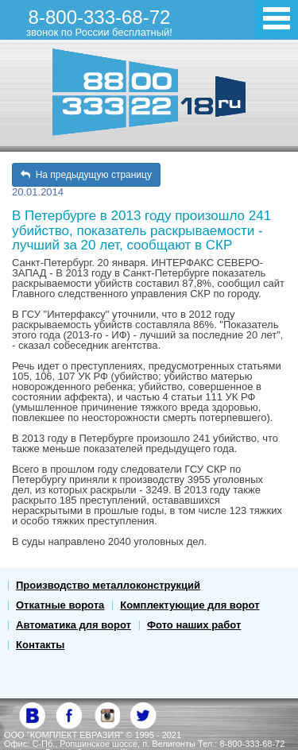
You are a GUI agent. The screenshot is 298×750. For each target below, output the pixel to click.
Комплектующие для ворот (189, 605)
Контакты (40, 645)
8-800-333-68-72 (99, 22)
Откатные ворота (60, 605)
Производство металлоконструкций (108, 585)
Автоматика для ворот (73, 625)
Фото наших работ (194, 625)
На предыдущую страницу (86, 174)
